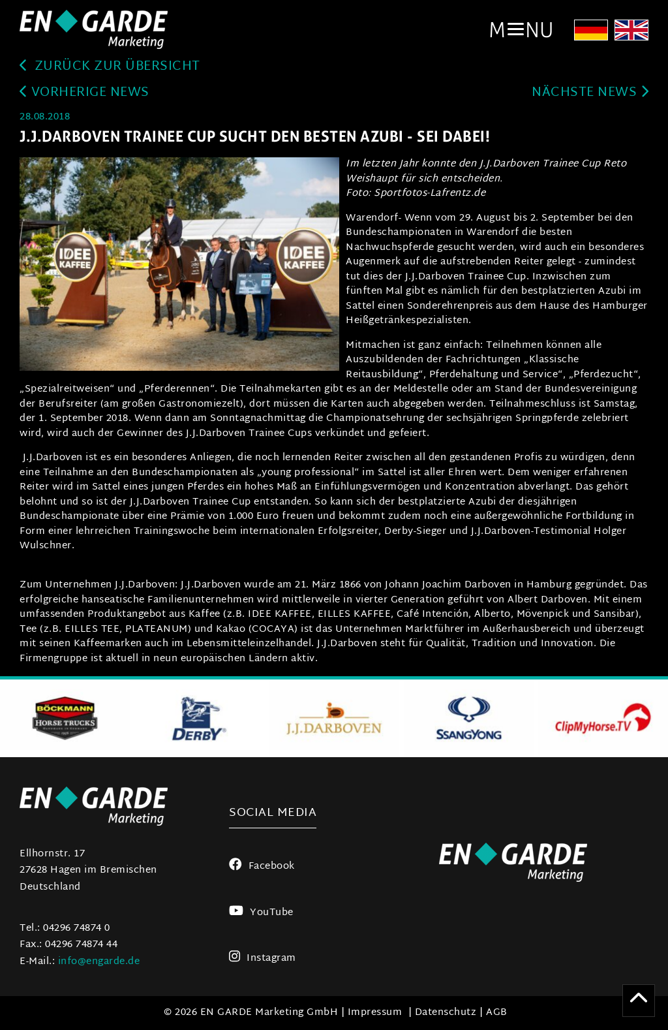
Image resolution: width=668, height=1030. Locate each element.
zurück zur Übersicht (110, 66)
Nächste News (590, 93)
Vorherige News (84, 93)
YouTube (261, 913)
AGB (497, 1013)
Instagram (262, 958)
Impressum (375, 1013)
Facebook (262, 866)
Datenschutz (446, 1013)
